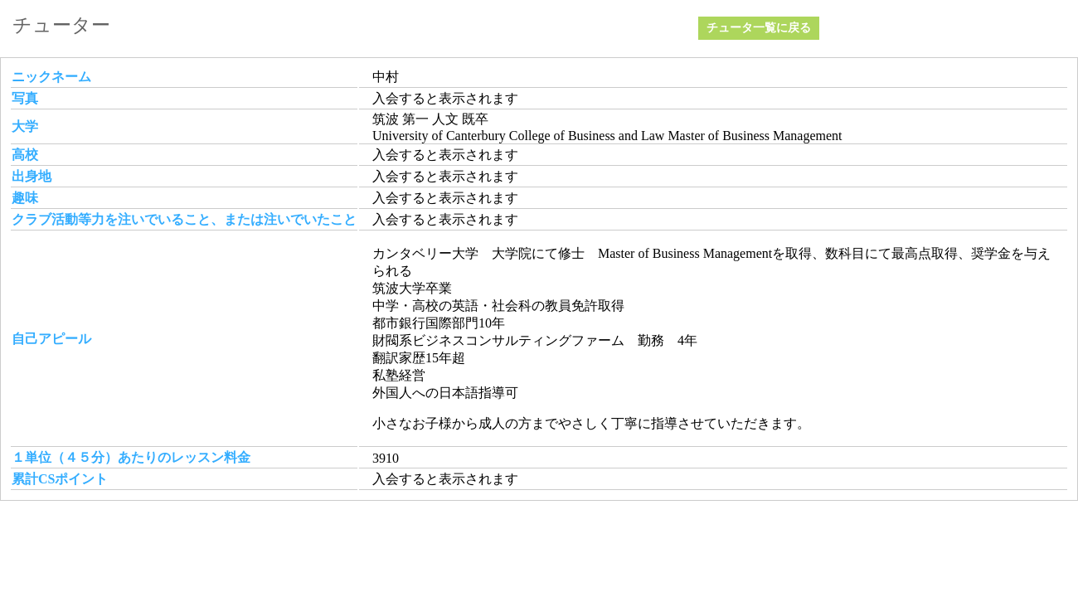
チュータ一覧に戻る (759, 28)
